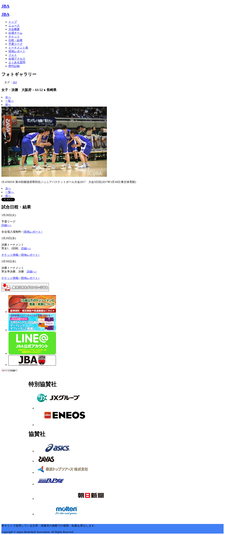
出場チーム (15, 32)
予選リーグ (15, 43)
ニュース (14, 25)
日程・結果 (15, 40)
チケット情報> (10, 254)
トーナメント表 (18, 47)
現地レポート (16, 51)
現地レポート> (33, 231)
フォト (12, 54)
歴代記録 (14, 66)
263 (15, 82)
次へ (8, 97)
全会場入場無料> (12, 231)
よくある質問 (16, 62)
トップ (12, 21)
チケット (14, 36)
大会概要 (14, 29)
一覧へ (9, 100)
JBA (5, 6)
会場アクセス (16, 58)
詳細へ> (6, 225)
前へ (8, 104)
